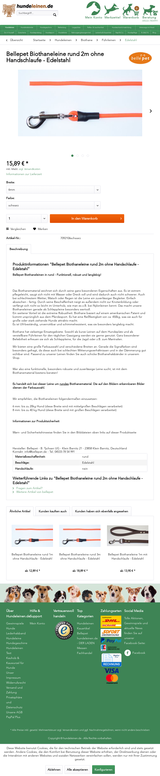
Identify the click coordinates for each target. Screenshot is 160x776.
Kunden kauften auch (53, 511)
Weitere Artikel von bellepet (33, 492)
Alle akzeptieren (77, 769)
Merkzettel (112, 17)
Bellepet (82, 633)
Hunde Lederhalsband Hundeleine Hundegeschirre (16, 635)
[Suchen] (54, 14)
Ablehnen (54, 769)
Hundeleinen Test (14, 650)
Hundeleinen (85, 623)
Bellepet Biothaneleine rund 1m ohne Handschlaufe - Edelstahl (32, 556)
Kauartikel (83, 628)
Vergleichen (16, 229)
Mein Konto (93, 17)
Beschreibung (19, 249)
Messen (82, 648)
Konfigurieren (103, 769)
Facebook (134, 653)
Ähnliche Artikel (20, 511)
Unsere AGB (14, 712)
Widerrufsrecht (16, 682)
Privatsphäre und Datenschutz (14, 702)
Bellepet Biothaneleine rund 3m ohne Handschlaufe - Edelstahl (80, 556)
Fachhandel (84, 653)
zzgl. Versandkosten (29, 168)
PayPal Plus (13, 717)
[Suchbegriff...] (37, 12)
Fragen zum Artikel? (27, 488)
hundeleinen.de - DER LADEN (87, 640)
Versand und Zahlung (14, 690)
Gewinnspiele (15, 623)
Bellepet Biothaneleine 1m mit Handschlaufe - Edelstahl (127, 556)
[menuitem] (37, 12)
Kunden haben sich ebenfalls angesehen (101, 511)
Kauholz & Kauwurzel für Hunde (15, 663)
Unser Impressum (13, 675)
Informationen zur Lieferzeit (24, 174)
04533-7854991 (150, 19)
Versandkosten (71, 729)
